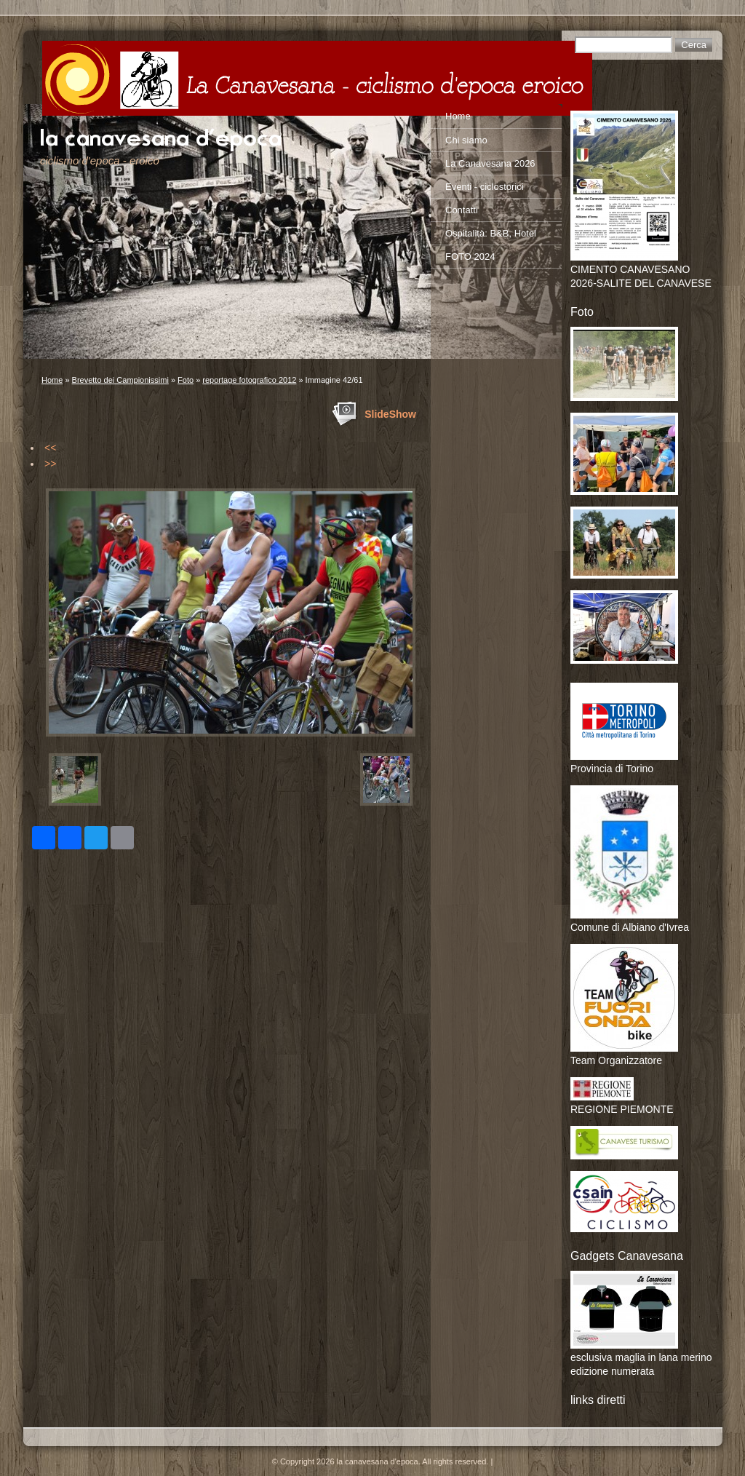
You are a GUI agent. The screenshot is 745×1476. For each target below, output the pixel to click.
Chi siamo (466, 140)
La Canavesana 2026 (490, 163)
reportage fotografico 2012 (249, 380)
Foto (186, 380)
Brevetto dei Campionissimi (120, 380)
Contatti (461, 210)
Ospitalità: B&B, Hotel (490, 233)
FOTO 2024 (470, 256)
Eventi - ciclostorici (484, 186)
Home (52, 380)
